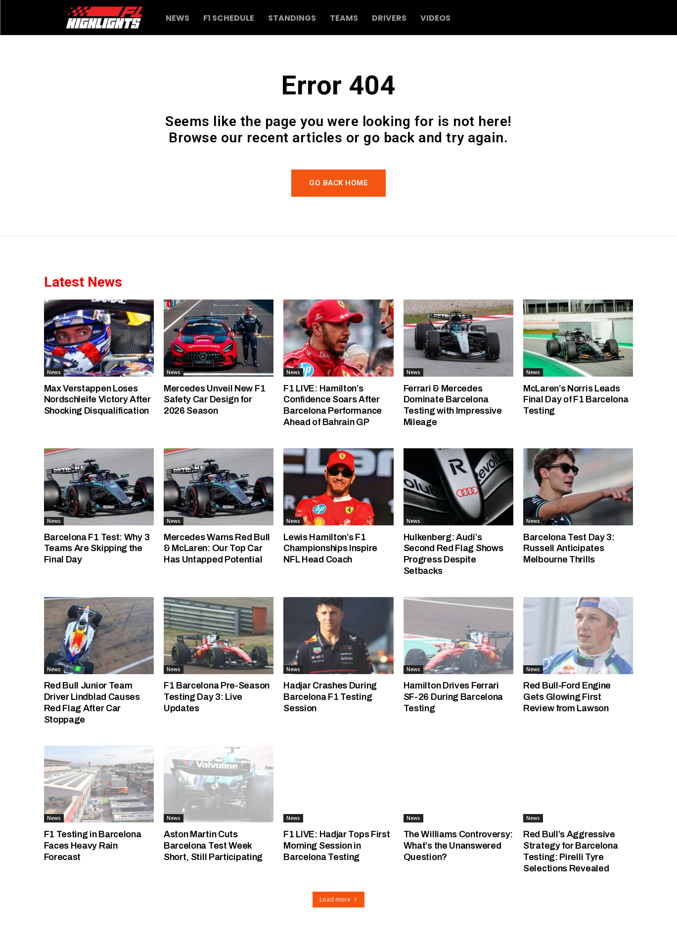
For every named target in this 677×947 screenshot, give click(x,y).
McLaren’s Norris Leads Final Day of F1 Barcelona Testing (573, 399)
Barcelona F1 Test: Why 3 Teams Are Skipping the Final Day (98, 548)
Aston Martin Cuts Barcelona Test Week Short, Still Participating (215, 845)
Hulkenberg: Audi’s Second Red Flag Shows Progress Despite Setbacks (456, 554)
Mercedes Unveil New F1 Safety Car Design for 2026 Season (215, 399)
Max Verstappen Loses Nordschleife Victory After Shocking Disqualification (92, 405)
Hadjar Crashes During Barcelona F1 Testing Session (332, 696)
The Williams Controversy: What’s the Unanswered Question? (455, 845)
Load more (338, 899)
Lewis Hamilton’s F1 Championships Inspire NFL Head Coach (332, 548)
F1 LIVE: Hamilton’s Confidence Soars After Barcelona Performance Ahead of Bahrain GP (335, 405)
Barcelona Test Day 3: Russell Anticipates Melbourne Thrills (570, 548)
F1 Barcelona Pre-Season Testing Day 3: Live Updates (212, 696)
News (54, 372)
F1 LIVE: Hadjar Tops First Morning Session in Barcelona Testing (334, 845)
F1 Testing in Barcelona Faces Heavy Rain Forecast (94, 845)
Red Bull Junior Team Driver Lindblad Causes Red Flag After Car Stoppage (93, 702)
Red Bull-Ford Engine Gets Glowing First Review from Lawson (568, 696)
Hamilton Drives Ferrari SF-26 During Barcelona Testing (455, 696)
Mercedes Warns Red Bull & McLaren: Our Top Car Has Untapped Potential (218, 548)
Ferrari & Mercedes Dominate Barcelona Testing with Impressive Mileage (453, 405)
